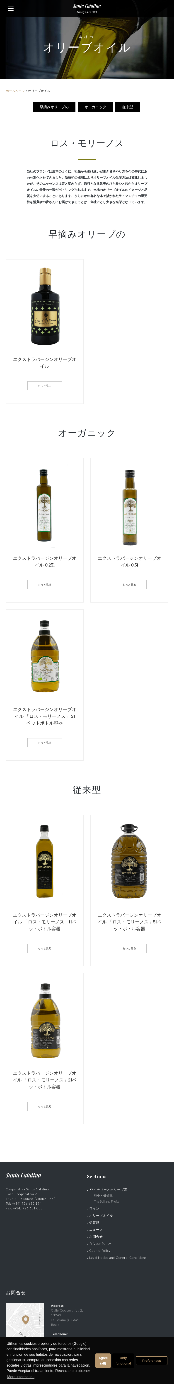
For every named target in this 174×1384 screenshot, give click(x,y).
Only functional (123, 1360)
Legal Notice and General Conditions (118, 1255)
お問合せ (96, 1234)
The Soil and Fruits (106, 1199)
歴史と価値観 (105, 1193)
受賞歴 (94, 1220)
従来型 (128, 107)
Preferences (151, 1360)
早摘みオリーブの (54, 107)
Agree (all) (103, 1360)
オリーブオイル (101, 1213)
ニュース (96, 1227)
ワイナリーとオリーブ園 (108, 1187)
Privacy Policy (100, 1241)
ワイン (94, 1206)
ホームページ (15, 91)
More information (20, 1377)
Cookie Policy (100, 1248)
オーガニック (96, 107)
